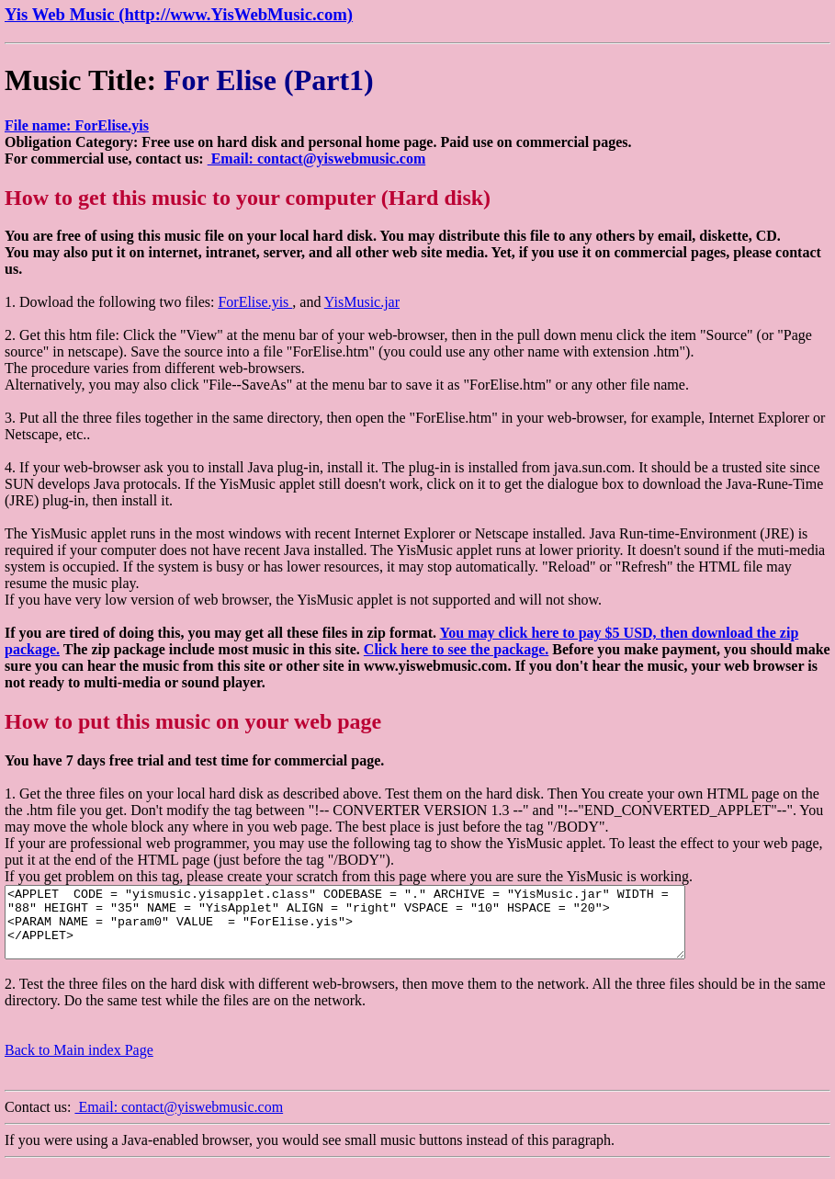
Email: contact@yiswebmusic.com (317, 158)
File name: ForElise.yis (77, 125)
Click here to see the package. (456, 649)
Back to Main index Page (79, 1063)
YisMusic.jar (362, 302)
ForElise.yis (255, 302)
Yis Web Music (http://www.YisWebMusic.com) (179, 14)
